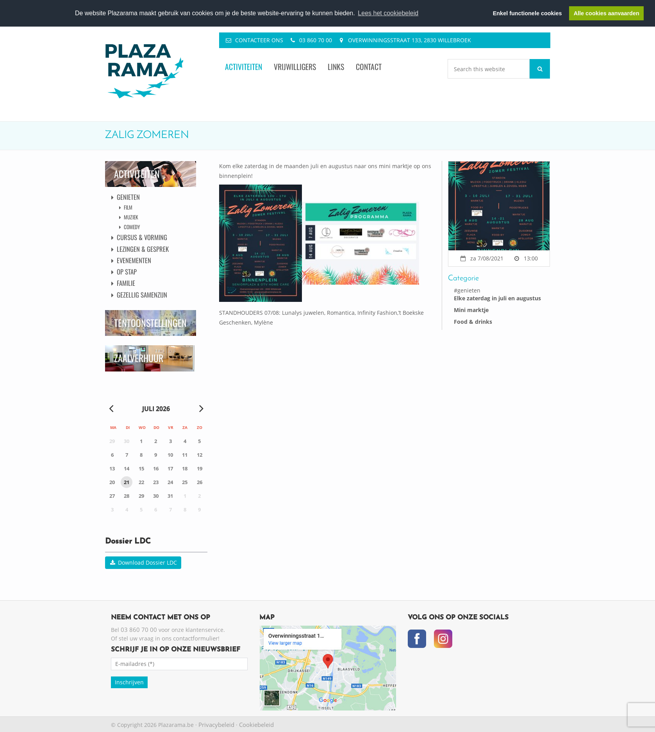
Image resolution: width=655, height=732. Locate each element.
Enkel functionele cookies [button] (527, 13)
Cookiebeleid (256, 724)
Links (336, 66)
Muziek (131, 217)
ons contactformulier (190, 638)
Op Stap (127, 271)
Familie (126, 283)
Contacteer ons (259, 40)
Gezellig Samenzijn (142, 295)
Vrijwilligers (295, 66)
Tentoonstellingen (150, 323)
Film (128, 207)
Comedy (132, 227)
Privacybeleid (216, 724)
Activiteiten (243, 66)
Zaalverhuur (138, 358)
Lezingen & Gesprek (143, 249)
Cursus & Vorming (142, 237)
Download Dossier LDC (143, 562)
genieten (468, 290)
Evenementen (134, 260)
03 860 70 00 (315, 40)
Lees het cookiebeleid (388, 13)
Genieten (128, 197)
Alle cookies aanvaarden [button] (606, 13)
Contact (369, 66)
